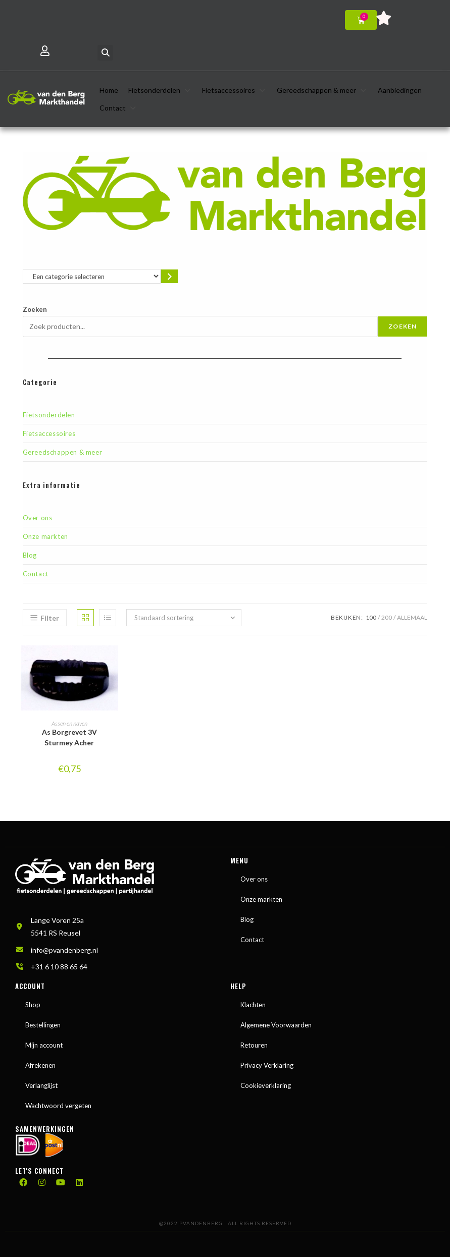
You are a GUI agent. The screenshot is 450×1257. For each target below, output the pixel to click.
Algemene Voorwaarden (276, 1025)
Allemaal (412, 617)
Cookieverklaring (265, 1085)
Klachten (253, 1005)
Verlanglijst (41, 1085)
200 (386, 617)
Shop (32, 1005)
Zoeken (35, 309)
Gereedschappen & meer (63, 452)
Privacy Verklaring (266, 1065)
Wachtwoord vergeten (58, 1106)
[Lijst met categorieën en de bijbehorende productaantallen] (92, 276)
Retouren (254, 1045)
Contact (35, 574)
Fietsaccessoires (49, 433)
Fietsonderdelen (49, 415)
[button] (105, 53)
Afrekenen (40, 1065)
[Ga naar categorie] (169, 276)
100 (371, 617)
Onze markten (45, 536)
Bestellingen (43, 1025)
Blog (30, 555)
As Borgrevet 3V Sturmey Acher (69, 737)
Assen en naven (69, 723)
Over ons (38, 518)
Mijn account (44, 1045)
